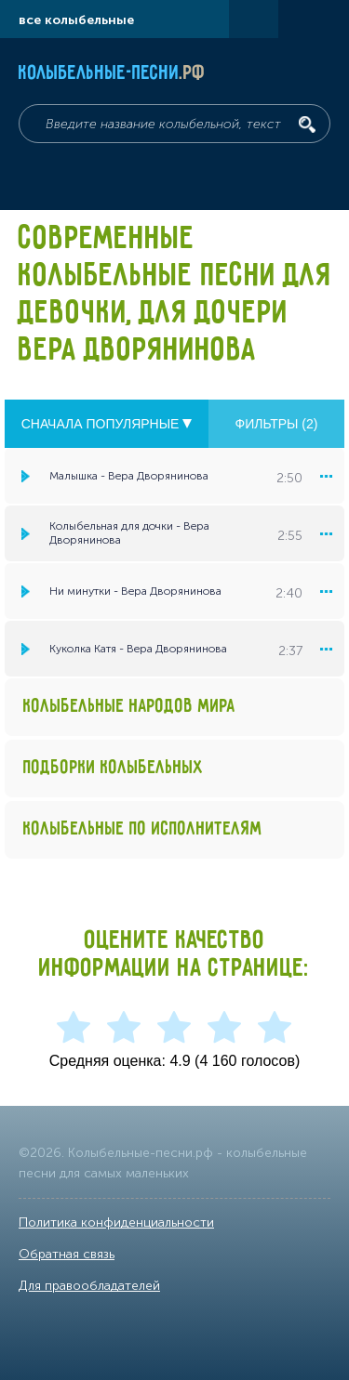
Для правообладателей (89, 1286)
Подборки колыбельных (113, 768)
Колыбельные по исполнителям (142, 829)
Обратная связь (66, 1254)
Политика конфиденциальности (116, 1222)
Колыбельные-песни (112, 73)
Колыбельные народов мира (129, 706)
